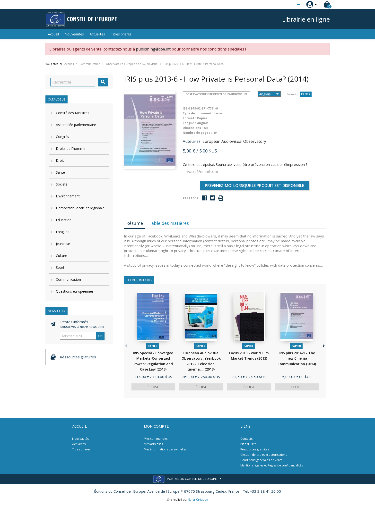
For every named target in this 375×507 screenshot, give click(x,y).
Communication (68, 279)
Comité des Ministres (72, 112)
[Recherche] (72, 82)
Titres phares (121, 34)
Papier (305, 94)
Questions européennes (75, 291)
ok (100, 336)
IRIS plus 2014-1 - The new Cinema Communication (297, 358)
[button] (323, 345)
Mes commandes (155, 439)
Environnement (68, 196)
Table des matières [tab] (168, 223)
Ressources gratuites (254, 449)
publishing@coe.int (153, 49)
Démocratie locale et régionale (80, 208)
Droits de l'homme (70, 148)
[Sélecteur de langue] (289, 5)
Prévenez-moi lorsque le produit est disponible (254, 185)
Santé (60, 172)
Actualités (97, 34)
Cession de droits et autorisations (263, 455)
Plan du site (248, 444)
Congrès (62, 136)
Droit (60, 160)
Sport (60, 267)
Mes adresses (153, 444)
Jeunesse (63, 243)
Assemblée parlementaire (76, 124)
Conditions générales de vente (261, 460)
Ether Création (198, 500)
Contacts (246, 439)
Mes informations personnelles (165, 449)
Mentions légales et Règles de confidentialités (271, 465)
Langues (62, 231)
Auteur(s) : (192, 141)
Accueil (53, 34)
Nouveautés (74, 34)
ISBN (186, 108)
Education (63, 220)
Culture (61, 255)
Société (62, 184)
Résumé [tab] (134, 223)
